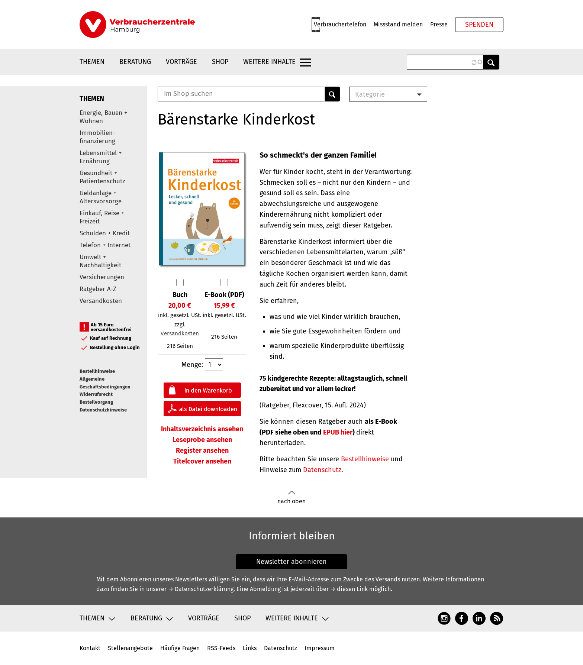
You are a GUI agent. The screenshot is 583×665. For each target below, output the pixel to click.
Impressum (320, 648)
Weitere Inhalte (269, 62)
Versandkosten (101, 301)
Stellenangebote (130, 648)
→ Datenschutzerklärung (200, 589)
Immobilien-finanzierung (97, 137)
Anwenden (491, 62)
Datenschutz (322, 470)
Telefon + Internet (105, 245)
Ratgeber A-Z (98, 289)
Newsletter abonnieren (291, 562)
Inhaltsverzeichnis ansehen (202, 429)
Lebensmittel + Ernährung (101, 157)
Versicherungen (102, 277)
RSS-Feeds (221, 648)
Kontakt (90, 648)
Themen (92, 62)
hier (337, 432)
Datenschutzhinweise (103, 410)
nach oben (291, 497)
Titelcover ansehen (202, 461)
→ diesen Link (349, 589)
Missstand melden (398, 24)
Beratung (135, 62)
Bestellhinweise (97, 371)
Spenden (479, 24)
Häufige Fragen (180, 648)
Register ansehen (202, 450)
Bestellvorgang (96, 402)
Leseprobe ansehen (202, 440)
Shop (220, 62)
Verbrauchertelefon (340, 24)
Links (250, 648)
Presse (439, 24)
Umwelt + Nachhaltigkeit (100, 261)
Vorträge (181, 62)
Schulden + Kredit (105, 233)
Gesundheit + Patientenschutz (102, 177)
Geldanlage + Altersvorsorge (101, 197)
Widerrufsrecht (96, 394)
